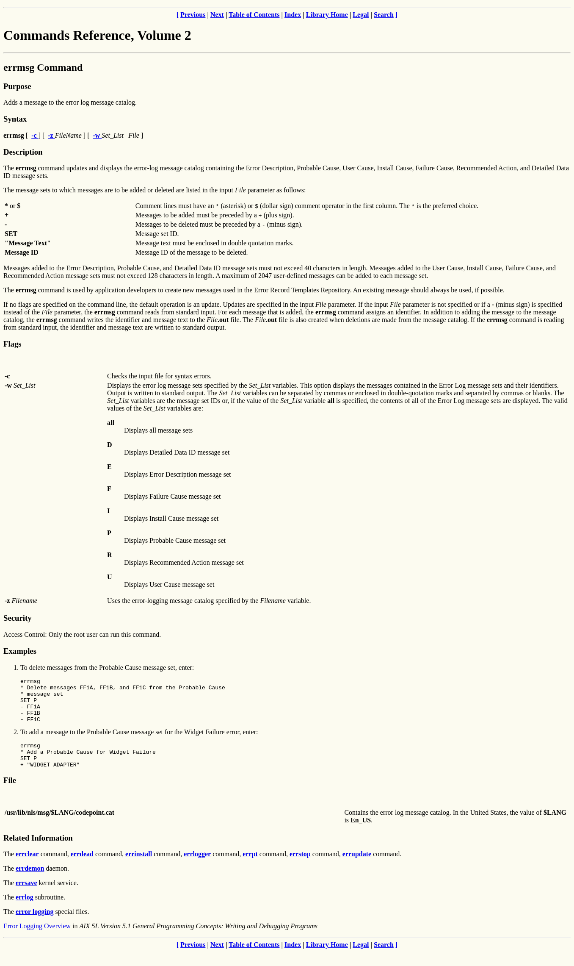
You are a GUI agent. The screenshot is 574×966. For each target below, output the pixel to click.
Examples (19, 651)
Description (22, 151)
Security (17, 617)
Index (292, 14)
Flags (12, 343)
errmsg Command (43, 67)
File (9, 794)
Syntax (15, 118)
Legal (361, 14)
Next (217, 14)
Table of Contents (254, 14)
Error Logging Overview (37, 940)
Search (384, 14)
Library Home (327, 14)
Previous (192, 14)
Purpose (17, 86)
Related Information (38, 851)
